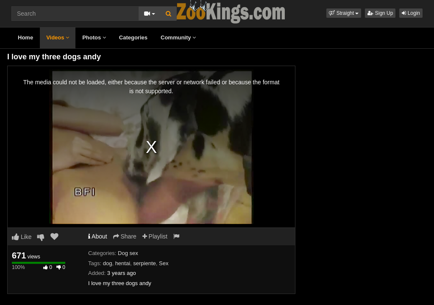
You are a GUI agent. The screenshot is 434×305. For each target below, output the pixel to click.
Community (178, 37)
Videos (57, 37)
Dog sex (128, 253)
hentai (122, 263)
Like (22, 236)
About (97, 236)
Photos (94, 37)
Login (411, 13)
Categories (133, 37)
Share (124, 236)
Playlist (154, 236)
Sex (163, 263)
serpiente (144, 263)
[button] (343, 13)
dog (107, 263)
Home (25, 37)
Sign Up (380, 13)
